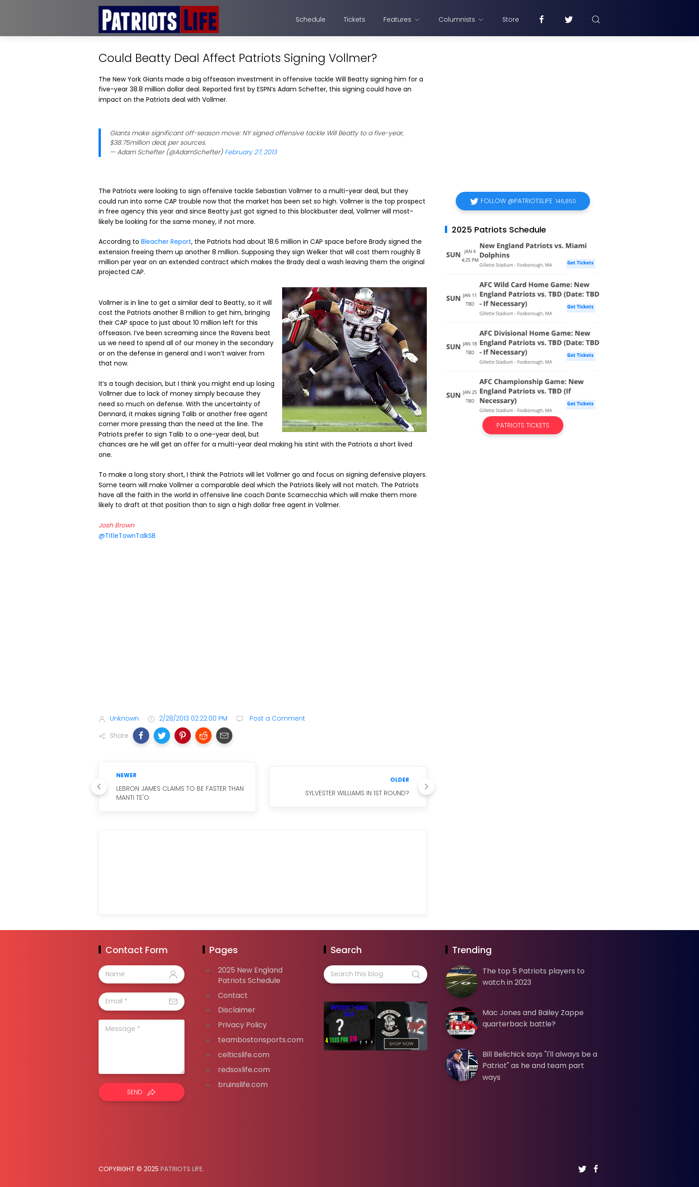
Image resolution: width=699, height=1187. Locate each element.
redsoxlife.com (244, 1069)
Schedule (311, 19)
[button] (141, 735)
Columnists (461, 19)
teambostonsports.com (260, 1040)
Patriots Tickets (522, 425)
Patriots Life (182, 1168)
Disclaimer (236, 1010)
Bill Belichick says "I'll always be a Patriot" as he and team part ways (539, 1066)
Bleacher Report (166, 241)
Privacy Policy (242, 1025)
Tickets (354, 19)
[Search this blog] (375, 974)
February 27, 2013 (251, 152)
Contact (233, 995)
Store (510, 19)
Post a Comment (276, 718)
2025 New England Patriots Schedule (250, 975)
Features (401, 19)
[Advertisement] (263, 635)
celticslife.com (243, 1054)
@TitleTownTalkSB (127, 535)
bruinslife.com (243, 1084)
